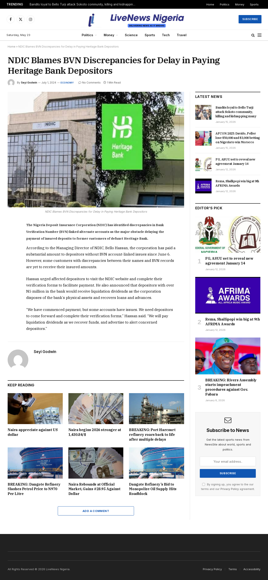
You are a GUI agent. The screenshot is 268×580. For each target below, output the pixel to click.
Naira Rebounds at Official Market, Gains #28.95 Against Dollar (94, 489)
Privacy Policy (230, 489)
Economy (67, 82)
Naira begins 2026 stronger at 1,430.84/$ (94, 432)
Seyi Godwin (29, 82)
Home (210, 4)
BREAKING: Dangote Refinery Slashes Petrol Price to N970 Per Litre (34, 489)
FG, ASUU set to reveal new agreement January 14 (235, 161)
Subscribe (250, 19)
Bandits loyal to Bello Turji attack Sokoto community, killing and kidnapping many (84, 4)
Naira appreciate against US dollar (33, 432)
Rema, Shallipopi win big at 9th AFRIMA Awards (237, 183)
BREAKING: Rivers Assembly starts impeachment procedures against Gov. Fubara (231, 387)
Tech (166, 35)
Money (239, 4)
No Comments (89, 82)
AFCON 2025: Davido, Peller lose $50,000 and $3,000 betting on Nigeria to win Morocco (237, 137)
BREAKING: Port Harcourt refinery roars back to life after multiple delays (152, 435)
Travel (182, 35)
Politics (224, 4)
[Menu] (259, 35)
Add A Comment (96, 511)
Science (131, 35)
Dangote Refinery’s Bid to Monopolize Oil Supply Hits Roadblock (152, 489)
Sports (254, 4)
